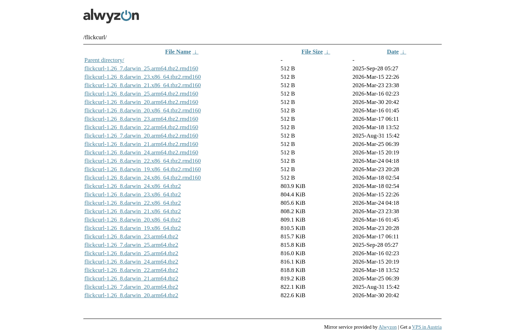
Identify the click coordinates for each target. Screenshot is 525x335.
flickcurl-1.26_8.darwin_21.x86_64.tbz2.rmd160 (142, 85)
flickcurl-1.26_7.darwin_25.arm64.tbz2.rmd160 (141, 68)
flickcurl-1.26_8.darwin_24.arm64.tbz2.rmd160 (141, 152)
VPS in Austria (427, 327)
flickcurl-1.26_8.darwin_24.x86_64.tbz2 (132, 186)
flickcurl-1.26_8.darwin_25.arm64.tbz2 (131, 253)
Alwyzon (388, 327)
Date (393, 51)
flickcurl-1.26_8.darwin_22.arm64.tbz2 (131, 270)
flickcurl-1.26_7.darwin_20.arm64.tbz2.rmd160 (141, 135)
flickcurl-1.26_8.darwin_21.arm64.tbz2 (131, 278)
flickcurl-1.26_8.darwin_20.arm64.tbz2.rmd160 (141, 102)
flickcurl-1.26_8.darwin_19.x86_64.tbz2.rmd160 (142, 169)
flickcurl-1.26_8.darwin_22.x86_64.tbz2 (132, 203)
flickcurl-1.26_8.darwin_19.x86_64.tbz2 (132, 228)
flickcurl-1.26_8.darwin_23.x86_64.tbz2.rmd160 (142, 77)
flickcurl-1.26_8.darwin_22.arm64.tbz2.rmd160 (141, 127)
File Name (178, 51)
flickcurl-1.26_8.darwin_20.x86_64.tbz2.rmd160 (142, 110)
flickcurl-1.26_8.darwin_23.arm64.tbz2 (131, 236)
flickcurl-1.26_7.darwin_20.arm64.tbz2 (131, 287)
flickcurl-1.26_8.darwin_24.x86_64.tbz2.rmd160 (142, 177)
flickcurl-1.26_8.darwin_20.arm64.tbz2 (131, 295)
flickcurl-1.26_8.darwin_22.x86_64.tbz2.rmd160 (142, 161)
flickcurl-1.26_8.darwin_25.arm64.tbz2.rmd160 (141, 93)
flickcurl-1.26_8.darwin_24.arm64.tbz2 (131, 261)
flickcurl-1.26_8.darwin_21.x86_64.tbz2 (132, 211)
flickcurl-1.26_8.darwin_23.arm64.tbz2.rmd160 (141, 119)
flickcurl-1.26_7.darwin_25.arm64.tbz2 (131, 245)
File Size (312, 51)
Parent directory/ (104, 60)
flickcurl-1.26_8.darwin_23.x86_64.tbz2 (132, 194)
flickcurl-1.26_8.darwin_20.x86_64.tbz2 (132, 219)
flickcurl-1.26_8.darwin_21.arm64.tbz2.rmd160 (141, 144)
